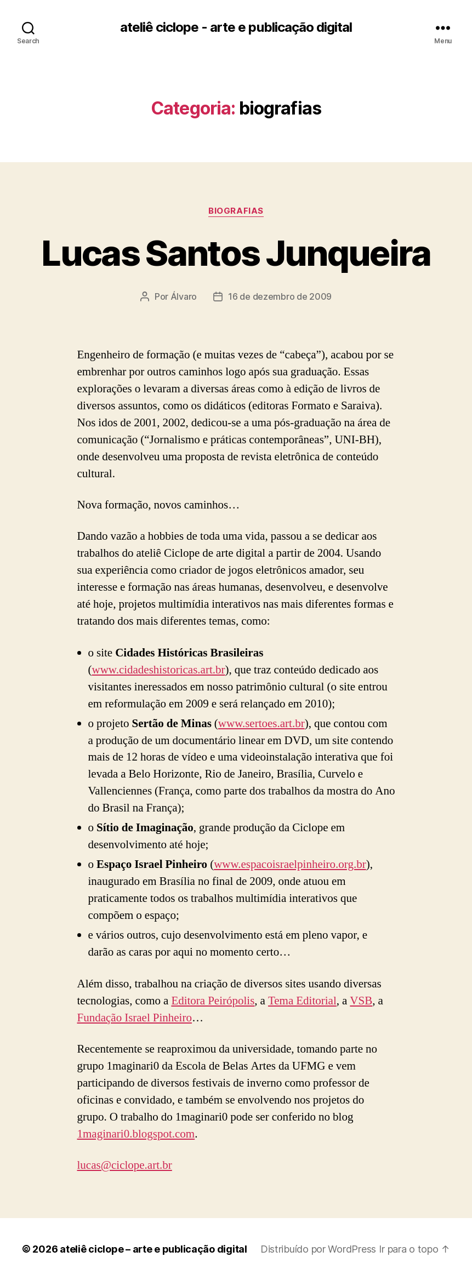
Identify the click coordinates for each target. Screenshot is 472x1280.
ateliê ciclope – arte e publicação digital (153, 1249)
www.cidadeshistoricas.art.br (158, 669)
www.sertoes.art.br (261, 723)
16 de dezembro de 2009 (280, 296)
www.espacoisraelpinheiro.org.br (290, 864)
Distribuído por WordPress (318, 1249)
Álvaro (183, 296)
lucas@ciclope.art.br (124, 1165)
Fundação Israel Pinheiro (134, 1017)
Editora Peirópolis (212, 1000)
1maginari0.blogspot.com (136, 1134)
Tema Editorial (302, 1000)
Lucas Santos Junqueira (235, 253)
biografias (236, 211)
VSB (361, 1000)
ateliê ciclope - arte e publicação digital (235, 27)
